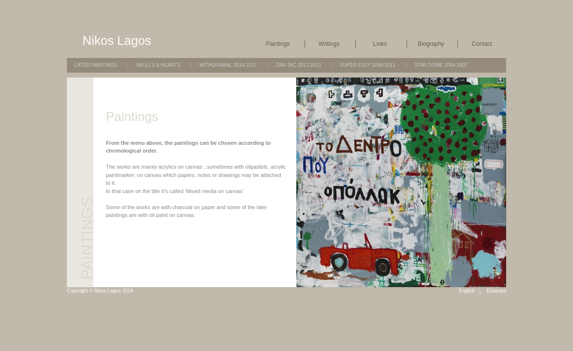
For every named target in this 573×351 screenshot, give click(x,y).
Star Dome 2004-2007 (441, 65)
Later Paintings (96, 65)
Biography (431, 43)
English (467, 290)
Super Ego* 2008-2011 (367, 65)
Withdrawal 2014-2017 (228, 65)
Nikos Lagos (116, 40)
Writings (329, 43)
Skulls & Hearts (158, 65)
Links (380, 43)
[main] (201, 186)
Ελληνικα (496, 290)
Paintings (278, 43)
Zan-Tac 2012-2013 (298, 65)
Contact (482, 43)
